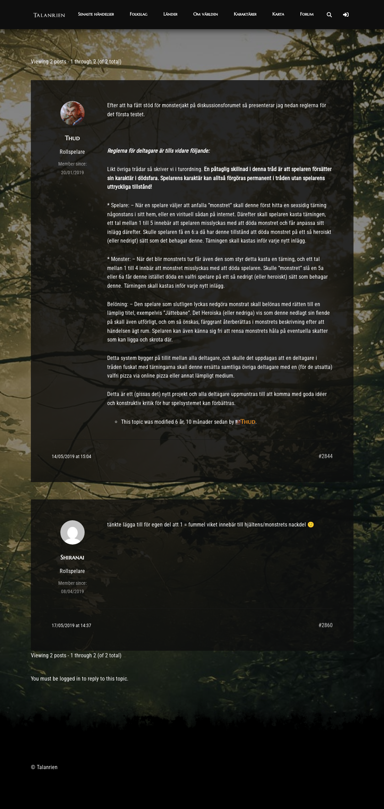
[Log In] (345, 14)
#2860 (325, 625)
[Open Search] (329, 14)
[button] (96, 14)
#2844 (325, 456)
